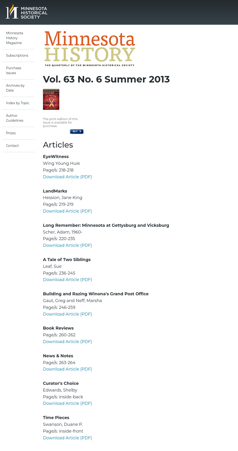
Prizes (11, 133)
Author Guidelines (14, 118)
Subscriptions (17, 55)
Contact (12, 146)
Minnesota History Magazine (14, 38)
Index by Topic (17, 103)
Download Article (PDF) (67, 176)
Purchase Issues (13, 70)
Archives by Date (15, 88)
